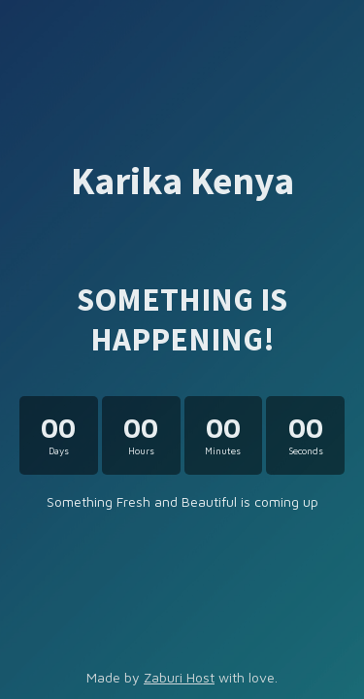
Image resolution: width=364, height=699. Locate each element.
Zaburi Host (179, 677)
